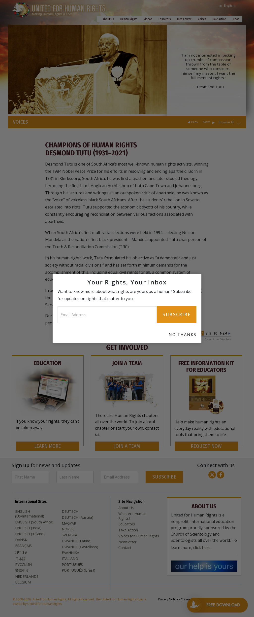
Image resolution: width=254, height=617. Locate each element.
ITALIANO (70, 558)
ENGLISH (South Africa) (34, 522)
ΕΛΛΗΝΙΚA (70, 552)
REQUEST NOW (206, 446)
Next (206, 122)
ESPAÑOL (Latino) (77, 541)
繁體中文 (22, 570)
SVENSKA (69, 535)
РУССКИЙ (23, 564)
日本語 (20, 559)
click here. (202, 547)
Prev (194, 122)
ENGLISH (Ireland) (30, 534)
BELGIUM (23, 582)
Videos (148, 19)
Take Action (219, 19)
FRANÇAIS (23, 546)
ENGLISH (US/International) (29, 513)
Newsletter (127, 542)
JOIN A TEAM (127, 446)
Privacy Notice (168, 599)
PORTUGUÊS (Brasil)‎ (78, 570)
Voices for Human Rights (138, 536)
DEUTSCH (70, 511)
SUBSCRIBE (164, 477)
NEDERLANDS (26, 576)
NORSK (68, 529)
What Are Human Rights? (132, 516)
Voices (202, 19)
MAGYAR (69, 523)
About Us (108, 19)
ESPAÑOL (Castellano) (80, 547)
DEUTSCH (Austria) (77, 517)
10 (215, 333)
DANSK (21, 540)
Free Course (184, 19)
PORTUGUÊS (72, 564)
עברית (21, 552)
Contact (124, 548)
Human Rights (128, 19)
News (236, 19)
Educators (165, 19)
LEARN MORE (47, 446)
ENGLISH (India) (28, 528)
